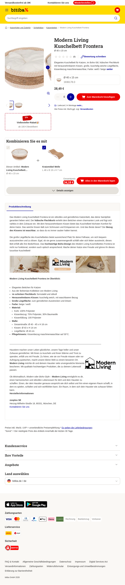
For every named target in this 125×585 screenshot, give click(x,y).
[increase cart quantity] (70, 97)
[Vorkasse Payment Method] (96, 519)
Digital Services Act (98, 562)
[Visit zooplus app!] (14, 507)
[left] (8, 67)
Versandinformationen (15, 566)
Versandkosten (86, 109)
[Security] (12, 548)
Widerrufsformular (55, 566)
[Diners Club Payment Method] (25, 520)
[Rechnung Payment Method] (70, 519)
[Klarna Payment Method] (51, 520)
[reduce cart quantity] (58, 97)
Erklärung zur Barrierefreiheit (18, 571)
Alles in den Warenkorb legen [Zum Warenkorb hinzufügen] (99, 181)
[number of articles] (64, 97)
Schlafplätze (38, 28)
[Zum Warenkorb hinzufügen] (98, 97)
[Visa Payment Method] (8, 520)
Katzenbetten (51, 28)
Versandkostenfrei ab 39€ (18, 3)
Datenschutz (65, 562)
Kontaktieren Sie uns (58, 3)
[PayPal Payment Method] (34, 520)
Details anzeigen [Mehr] (62, 191)
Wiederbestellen (84, 3)
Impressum (80, 562)
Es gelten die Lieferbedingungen (77, 428)
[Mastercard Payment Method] (17, 520)
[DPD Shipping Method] (17, 534)
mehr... (80, 106)
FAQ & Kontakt (12, 562)
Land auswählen (17, 474)
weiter (110, 69)
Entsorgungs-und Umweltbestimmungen (86, 566)
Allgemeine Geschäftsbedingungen (39, 562)
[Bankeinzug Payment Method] (83, 519)
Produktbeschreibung (20, 207)
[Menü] (7, 10)
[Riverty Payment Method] (59, 520)
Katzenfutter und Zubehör (20, 28)
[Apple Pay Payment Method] (42, 520)
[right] (48, 67)
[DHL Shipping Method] (8, 534)
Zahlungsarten (36, 566)
